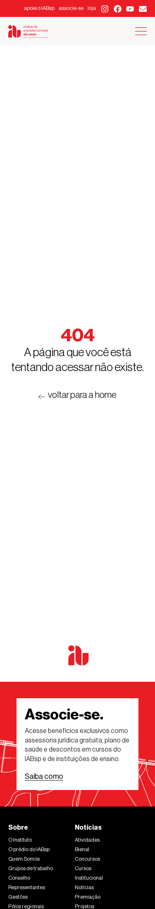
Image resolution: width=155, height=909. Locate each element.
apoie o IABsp (39, 8)
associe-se (71, 8)
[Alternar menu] (141, 31)
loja (92, 8)
